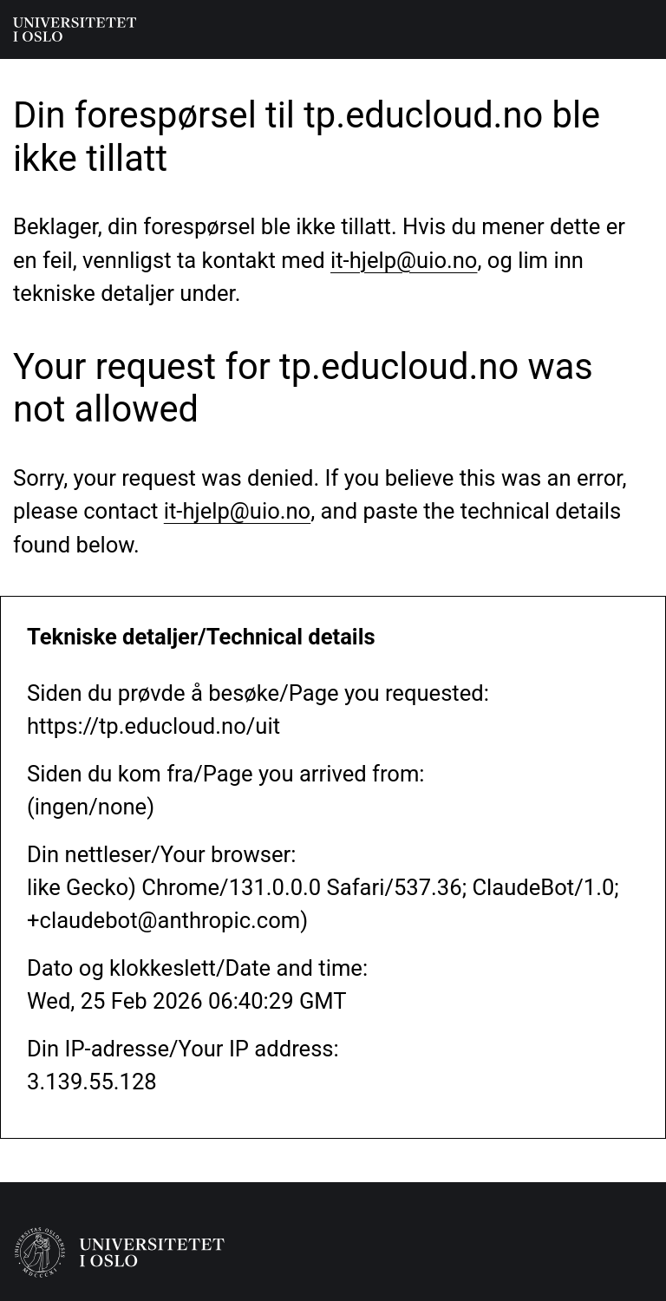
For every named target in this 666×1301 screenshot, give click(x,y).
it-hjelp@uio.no (403, 260)
